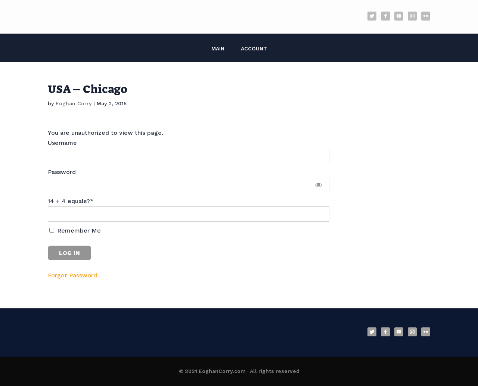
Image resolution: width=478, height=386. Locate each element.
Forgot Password (72, 275)
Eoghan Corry (73, 103)
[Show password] (318, 184)
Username (62, 142)
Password (62, 171)
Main (217, 49)
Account (254, 49)
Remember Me (75, 230)
